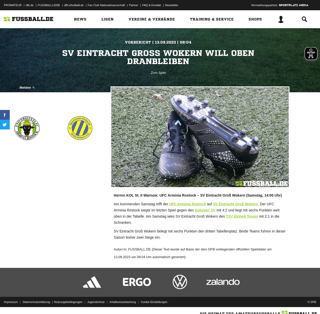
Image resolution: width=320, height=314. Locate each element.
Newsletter (171, 5)
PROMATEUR (13, 5)
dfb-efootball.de (74, 5)
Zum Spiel (158, 73)
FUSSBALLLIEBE (49, 5)
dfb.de (30, 5)
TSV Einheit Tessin (242, 216)
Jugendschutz (96, 301)
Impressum (11, 301)
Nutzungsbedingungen (68, 301)
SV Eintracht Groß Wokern (235, 204)
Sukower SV (205, 210)
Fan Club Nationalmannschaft (106, 5)
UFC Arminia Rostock (187, 204)
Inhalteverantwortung (122, 301)
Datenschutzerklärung (36, 301)
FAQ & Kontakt (151, 5)
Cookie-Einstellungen (154, 301)
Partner (133, 5)
